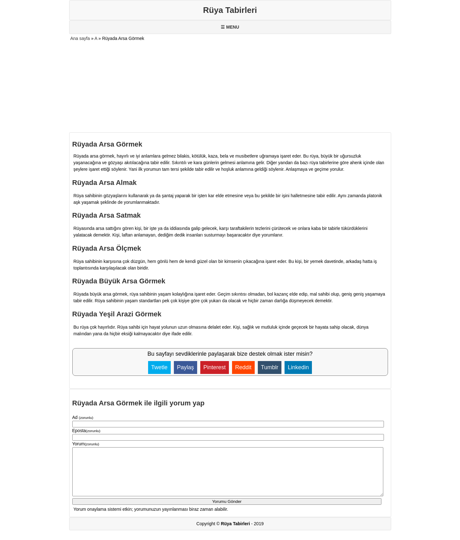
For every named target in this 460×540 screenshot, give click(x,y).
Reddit (243, 367)
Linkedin (298, 367)
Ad (82, 417)
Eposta (86, 430)
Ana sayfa (80, 38)
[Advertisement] (230, 87)
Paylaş (185, 367)
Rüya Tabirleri (230, 10)
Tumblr (269, 367)
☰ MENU (230, 27)
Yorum (85, 443)
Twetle (159, 367)
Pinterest (214, 367)
